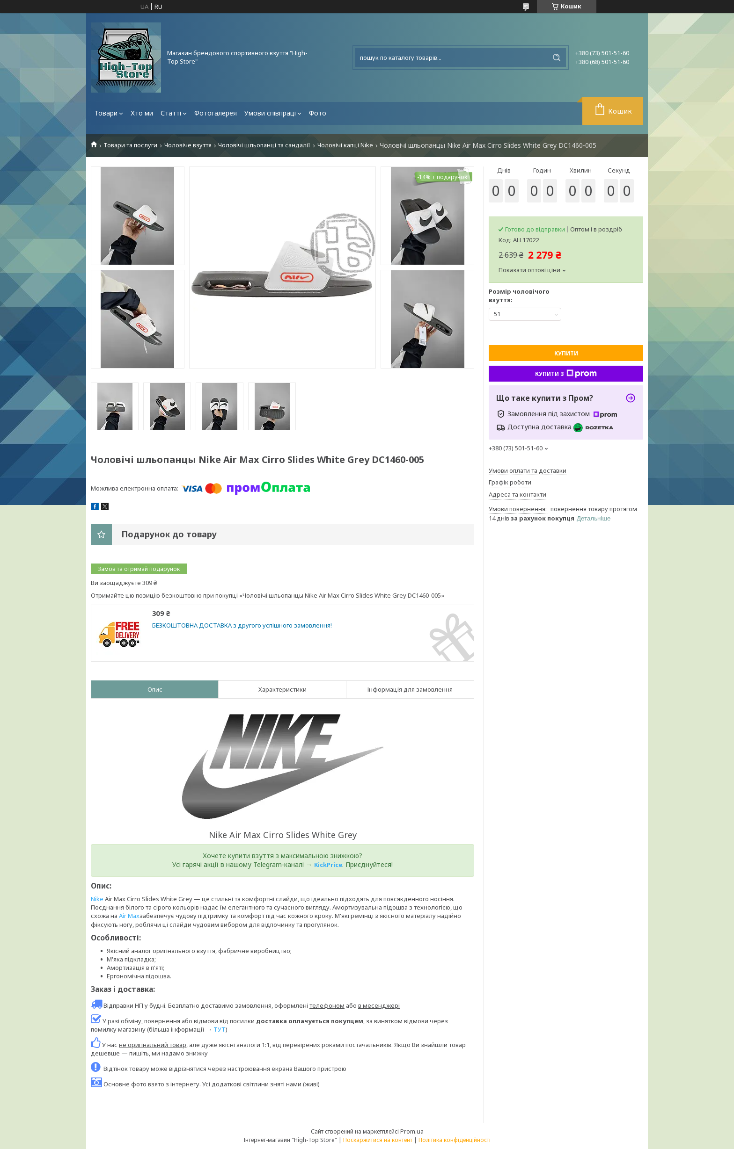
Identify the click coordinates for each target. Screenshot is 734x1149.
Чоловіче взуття (188, 145)
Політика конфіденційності (454, 1140)
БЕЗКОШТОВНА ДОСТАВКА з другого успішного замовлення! (242, 625)
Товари (106, 112)
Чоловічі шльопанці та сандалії (264, 145)
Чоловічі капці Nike (345, 145)
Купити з (566, 373)
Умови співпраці (270, 112)
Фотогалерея (215, 112)
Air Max (129, 915)
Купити (566, 353)
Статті (171, 112)
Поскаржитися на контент (377, 1140)
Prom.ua (412, 1131)
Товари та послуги (130, 145)
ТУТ (219, 1029)
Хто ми (142, 112)
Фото (317, 112)
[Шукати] (556, 57)
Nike (97, 899)
